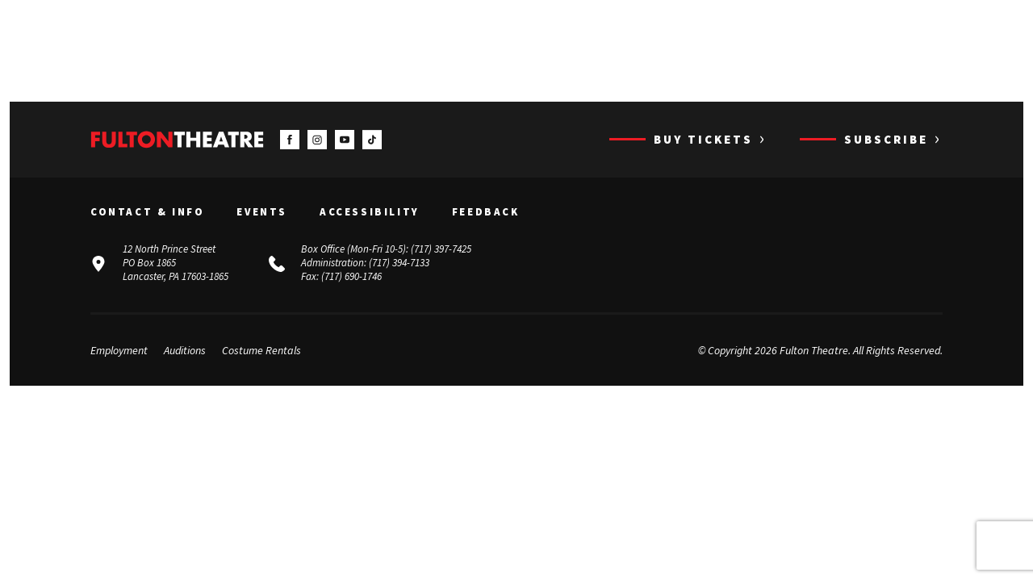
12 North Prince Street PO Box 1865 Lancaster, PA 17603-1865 (175, 262)
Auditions (185, 350)
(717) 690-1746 (351, 276)
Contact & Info (147, 212)
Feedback (486, 212)
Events (261, 212)
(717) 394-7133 (399, 263)
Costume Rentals (261, 350)
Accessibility (370, 212)
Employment (119, 350)
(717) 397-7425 (441, 249)
